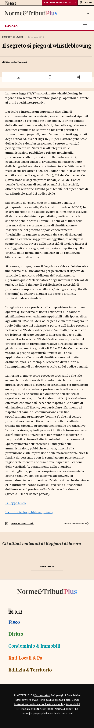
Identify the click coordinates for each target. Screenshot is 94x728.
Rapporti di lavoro (13, 36)
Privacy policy (57, 704)
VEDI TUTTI (47, 566)
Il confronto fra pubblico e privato (28, 512)
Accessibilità (73, 704)
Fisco (14, 621)
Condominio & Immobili (34, 645)
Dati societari (42, 695)
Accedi (85, 3)
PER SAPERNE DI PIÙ (22, 523)
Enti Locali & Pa (25, 657)
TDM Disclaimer (24, 709)
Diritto (15, 633)
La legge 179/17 (15, 503)
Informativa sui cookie (36, 704)
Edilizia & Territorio (30, 669)
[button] (87, 13)
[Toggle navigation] (84, 26)
